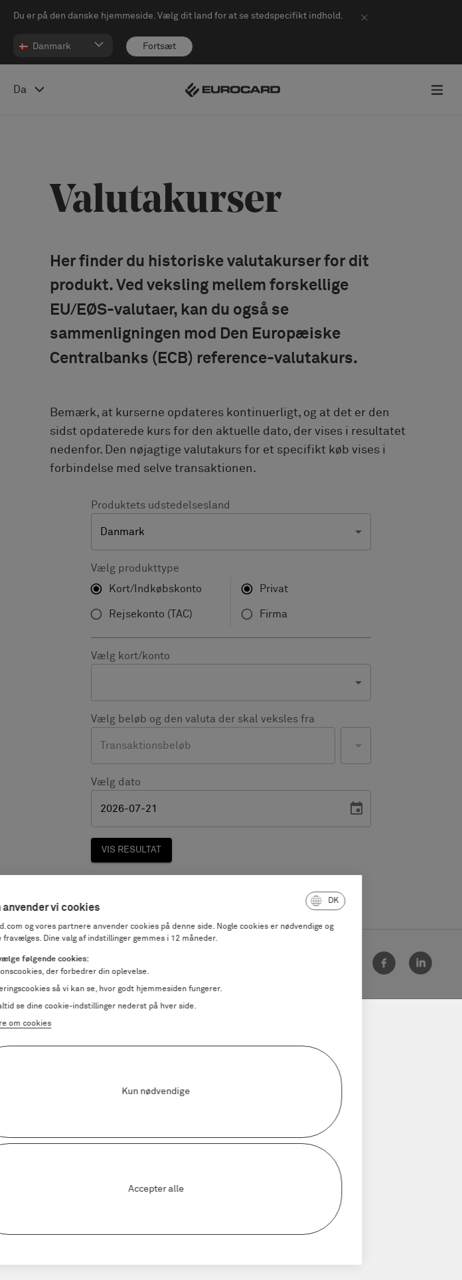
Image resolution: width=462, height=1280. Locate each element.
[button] (242, 901)
